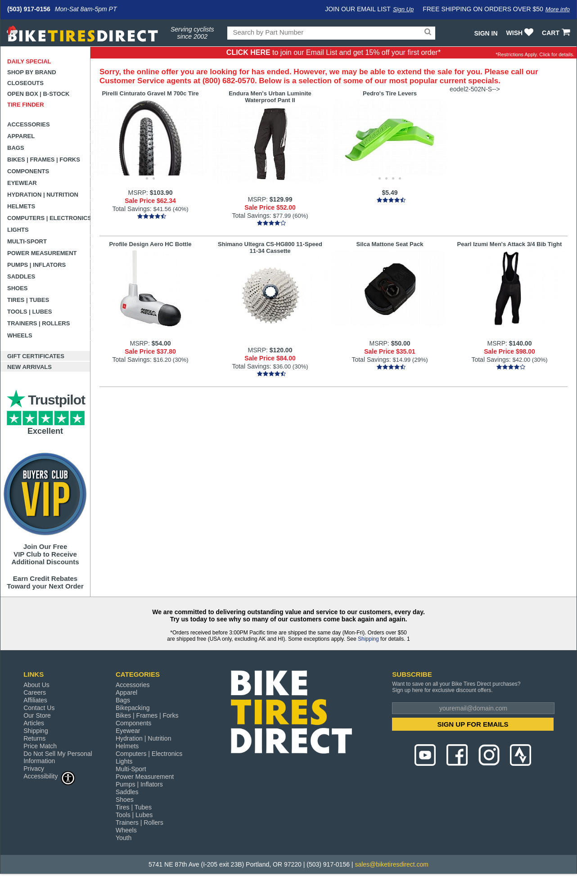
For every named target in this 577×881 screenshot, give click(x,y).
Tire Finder (25, 104)
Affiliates (35, 700)
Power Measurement (42, 253)
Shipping (368, 639)
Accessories (28, 124)
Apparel (21, 136)
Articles (33, 723)
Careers (34, 692)
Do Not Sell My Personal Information (57, 757)
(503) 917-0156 (28, 9)
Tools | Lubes (29, 311)
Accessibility (49, 776)
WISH (521, 32)
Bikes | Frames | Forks (43, 159)
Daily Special (29, 61)
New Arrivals (29, 367)
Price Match (40, 746)
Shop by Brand (31, 72)
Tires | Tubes (28, 300)
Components (28, 171)
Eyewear (22, 183)
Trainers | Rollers (38, 323)
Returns (34, 738)
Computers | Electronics (48, 218)
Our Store (37, 715)
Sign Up (403, 9)
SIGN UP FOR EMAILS (473, 724)
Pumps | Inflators (36, 264)
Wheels (19, 335)
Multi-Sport (27, 241)
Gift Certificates (35, 356)
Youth (123, 837)
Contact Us (38, 707)
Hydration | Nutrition (42, 194)
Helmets (21, 206)
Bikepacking (133, 707)
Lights (18, 229)
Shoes (17, 288)
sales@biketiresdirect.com (391, 864)
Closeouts (25, 83)
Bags (15, 147)
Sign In (485, 33)
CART (557, 32)
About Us (36, 684)
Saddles (21, 276)
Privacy (33, 768)
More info (557, 9)
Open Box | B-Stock (38, 93)
